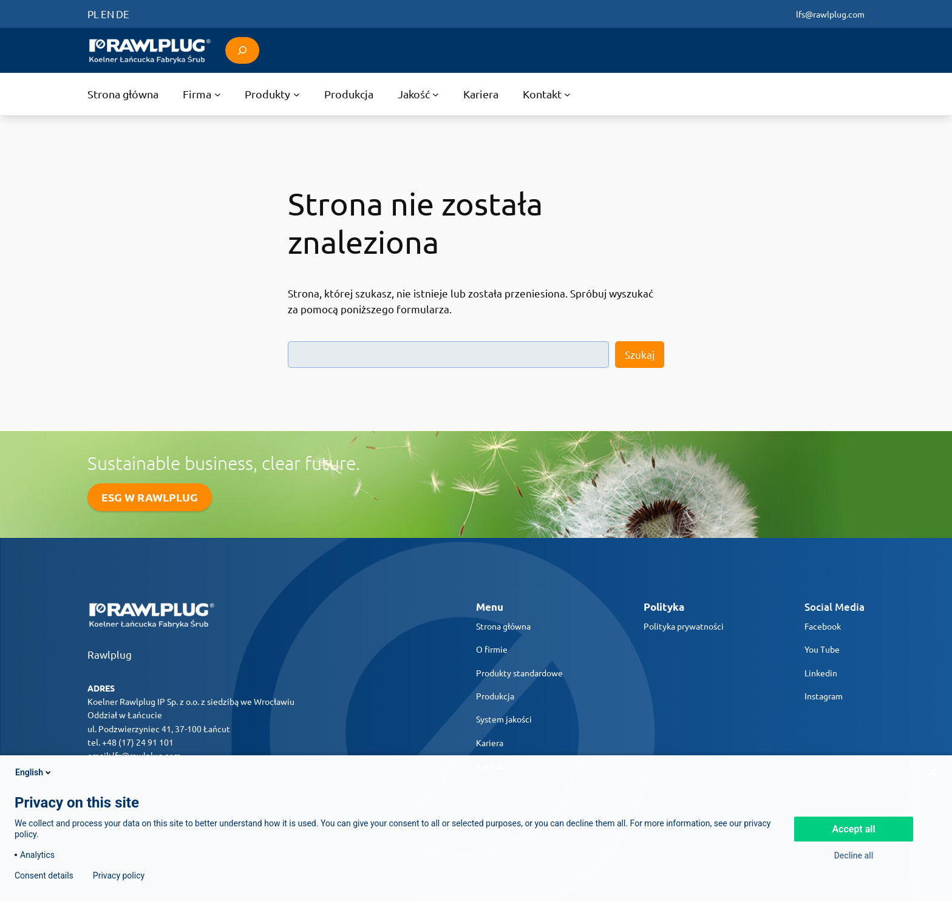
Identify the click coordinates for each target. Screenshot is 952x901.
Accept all (853, 829)
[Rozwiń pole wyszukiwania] (242, 50)
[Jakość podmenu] (418, 94)
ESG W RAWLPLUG (149, 497)
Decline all (854, 855)
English (34, 772)
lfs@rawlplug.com (830, 13)
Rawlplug (109, 654)
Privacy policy (118, 875)
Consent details (44, 875)
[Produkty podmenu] (272, 94)
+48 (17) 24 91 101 (138, 741)
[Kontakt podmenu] (547, 94)
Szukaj (639, 354)
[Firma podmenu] (201, 94)
